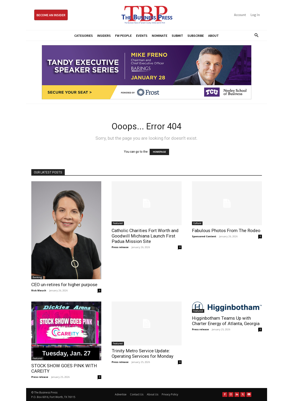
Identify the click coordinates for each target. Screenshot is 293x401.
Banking (37, 277)
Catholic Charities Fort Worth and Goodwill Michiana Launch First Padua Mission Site (145, 236)
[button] (255, 35)
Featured (118, 223)
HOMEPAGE (159, 152)
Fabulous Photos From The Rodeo (226, 230)
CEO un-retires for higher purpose (64, 284)
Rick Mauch (38, 290)
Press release (120, 247)
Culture (197, 223)
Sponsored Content (204, 236)
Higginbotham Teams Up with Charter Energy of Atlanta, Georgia (226, 321)
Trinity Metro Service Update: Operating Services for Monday (142, 353)
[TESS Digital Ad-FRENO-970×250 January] (146, 72)
